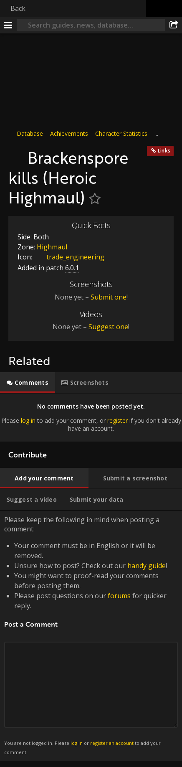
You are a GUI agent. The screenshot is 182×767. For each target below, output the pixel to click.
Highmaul (52, 246)
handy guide (146, 565)
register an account (112, 743)
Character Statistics (121, 133)
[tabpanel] (91, 418)
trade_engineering (69, 257)
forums (119, 595)
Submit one (108, 297)
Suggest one (108, 326)
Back (17, 8)
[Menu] (8, 25)
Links (164, 150)
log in (28, 420)
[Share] (173, 25)
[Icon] (16, 153)
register (117, 420)
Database (30, 133)
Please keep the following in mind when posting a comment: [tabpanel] (91, 636)
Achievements (69, 133)
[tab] (27, 382)
